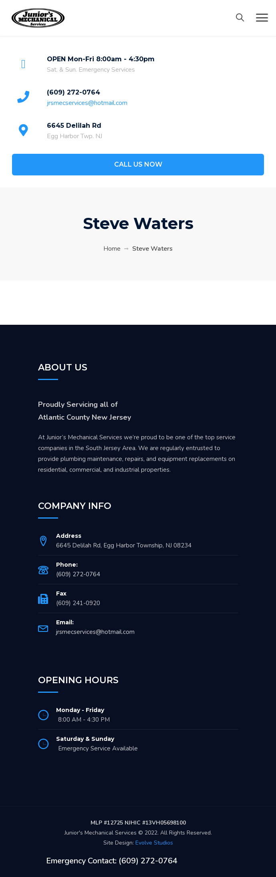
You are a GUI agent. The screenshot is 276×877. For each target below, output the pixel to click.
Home (112, 248)
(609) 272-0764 (73, 92)
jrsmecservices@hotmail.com (87, 103)
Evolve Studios (154, 843)
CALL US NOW (138, 164)
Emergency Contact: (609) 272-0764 (111, 860)
